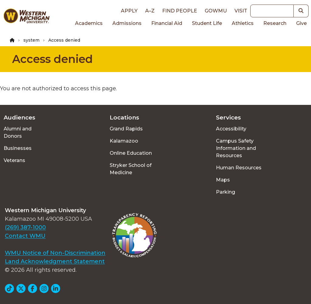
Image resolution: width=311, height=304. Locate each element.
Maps (223, 180)
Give (301, 23)
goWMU (216, 11)
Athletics (243, 23)
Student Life (207, 23)
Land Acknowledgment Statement (55, 261)
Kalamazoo (124, 141)
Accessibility (231, 129)
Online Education (131, 153)
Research (274, 23)
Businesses (18, 148)
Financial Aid (166, 23)
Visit (240, 11)
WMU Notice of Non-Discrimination (55, 253)
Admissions (127, 23)
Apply (129, 11)
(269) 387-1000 (25, 227)
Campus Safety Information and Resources (236, 148)
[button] (301, 11)
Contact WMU (25, 236)
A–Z (150, 11)
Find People (179, 11)
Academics (89, 23)
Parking (225, 192)
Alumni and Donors (18, 132)
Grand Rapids (126, 129)
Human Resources (238, 168)
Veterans (14, 160)
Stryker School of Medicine (131, 168)
